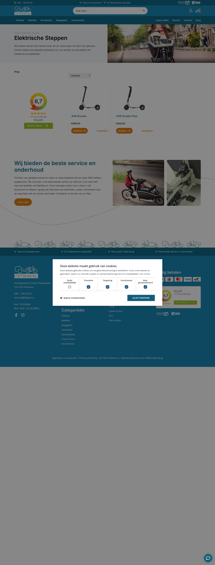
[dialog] (107, 282)
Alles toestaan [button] (141, 298)
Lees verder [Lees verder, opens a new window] (144, 273)
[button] (72, 298)
